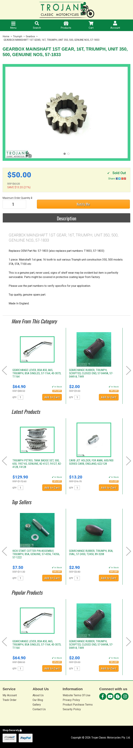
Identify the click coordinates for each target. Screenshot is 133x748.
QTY (14, 397)
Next (128, 370)
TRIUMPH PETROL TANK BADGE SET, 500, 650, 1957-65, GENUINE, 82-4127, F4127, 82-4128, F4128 (37, 464)
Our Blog (38, 700)
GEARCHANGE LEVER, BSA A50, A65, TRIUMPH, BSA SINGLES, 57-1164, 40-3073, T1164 (36, 373)
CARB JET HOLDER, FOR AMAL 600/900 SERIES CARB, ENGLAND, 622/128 (91, 462)
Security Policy (72, 709)
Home (6, 36)
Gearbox (30, 36)
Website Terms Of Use (76, 695)
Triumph (17, 36)
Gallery (37, 704)
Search (37, 25)
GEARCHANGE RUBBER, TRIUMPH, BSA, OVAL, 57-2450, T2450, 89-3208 (91, 552)
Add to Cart (52, 397)
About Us (38, 695)
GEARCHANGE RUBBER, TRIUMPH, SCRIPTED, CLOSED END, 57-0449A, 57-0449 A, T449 (91, 373)
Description (66, 218)
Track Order (9, 700)
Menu (13, 25)
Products (66, 25)
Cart (91, 25)
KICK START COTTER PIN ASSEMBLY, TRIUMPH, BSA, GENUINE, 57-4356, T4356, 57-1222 (36, 554)
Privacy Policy (71, 700)
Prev (4, 370)
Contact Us (39, 709)
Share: (117, 178)
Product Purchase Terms (78, 704)
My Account (10, 695)
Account (115, 25)
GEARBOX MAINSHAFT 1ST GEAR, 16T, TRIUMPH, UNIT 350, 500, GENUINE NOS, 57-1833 (51, 39)
